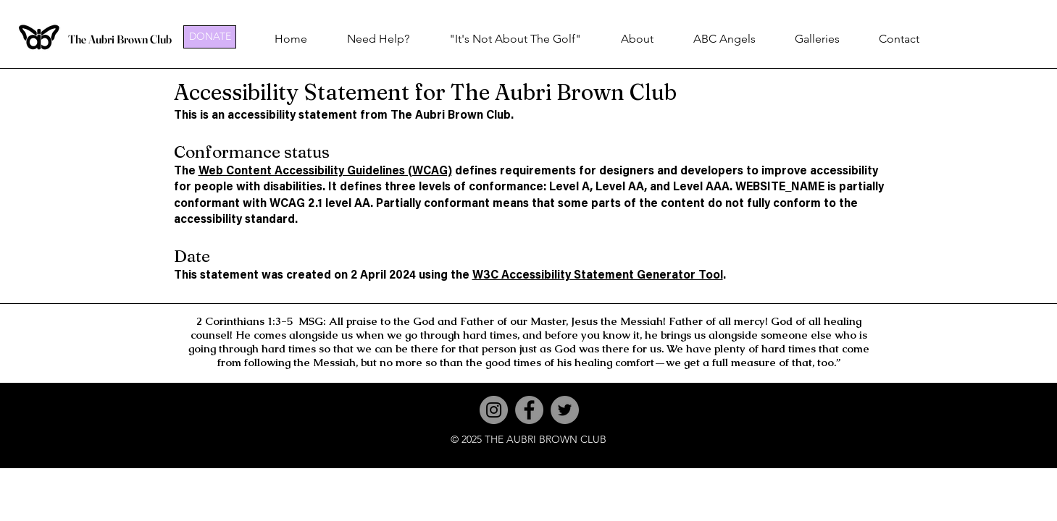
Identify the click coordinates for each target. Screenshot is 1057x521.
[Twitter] (565, 410)
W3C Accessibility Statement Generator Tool (597, 275)
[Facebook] (529, 410)
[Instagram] (494, 410)
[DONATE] (209, 36)
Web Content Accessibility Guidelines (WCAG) (325, 171)
